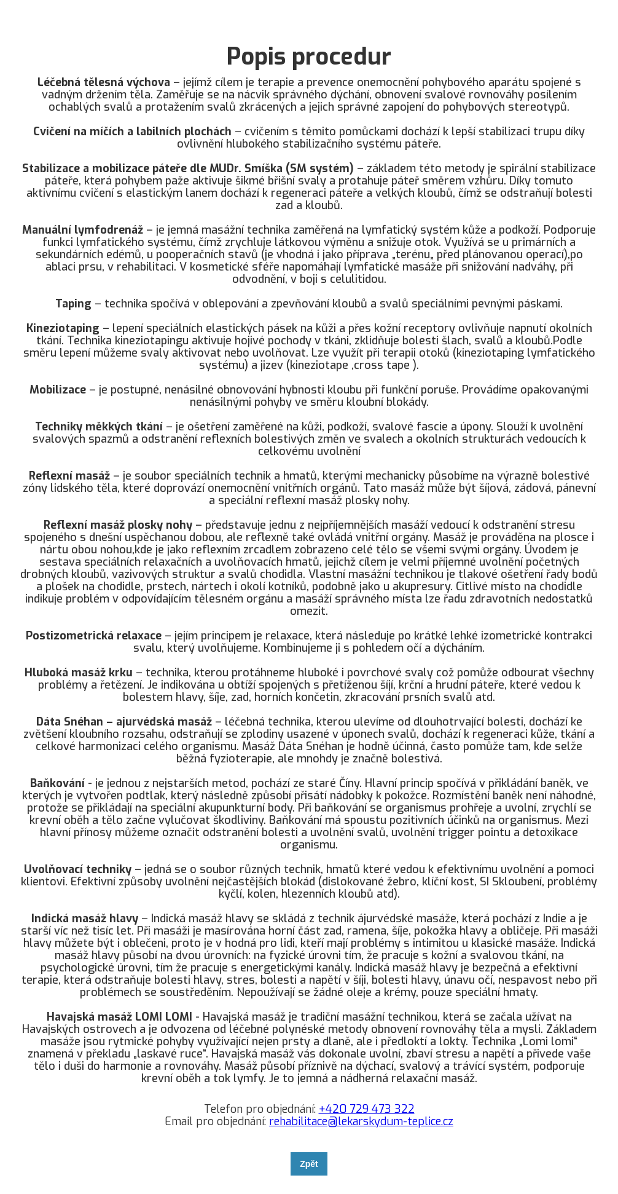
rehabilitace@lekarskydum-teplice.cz (361, 1121)
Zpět (309, 1164)
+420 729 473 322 (367, 1109)
